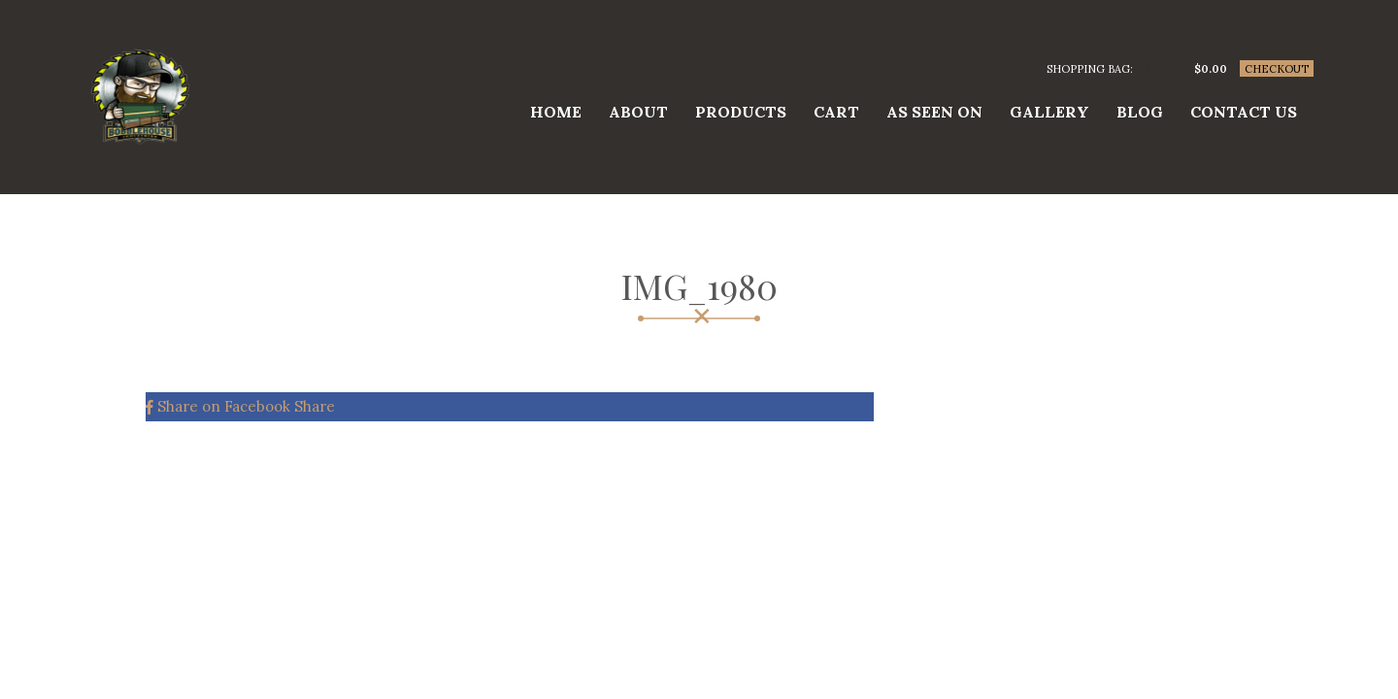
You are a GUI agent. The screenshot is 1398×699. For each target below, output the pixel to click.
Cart (836, 111)
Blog (1139, 111)
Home (556, 111)
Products (740, 111)
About (638, 111)
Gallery (1049, 111)
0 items (1159, 69)
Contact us (1243, 111)
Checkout (1277, 69)
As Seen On (934, 111)
